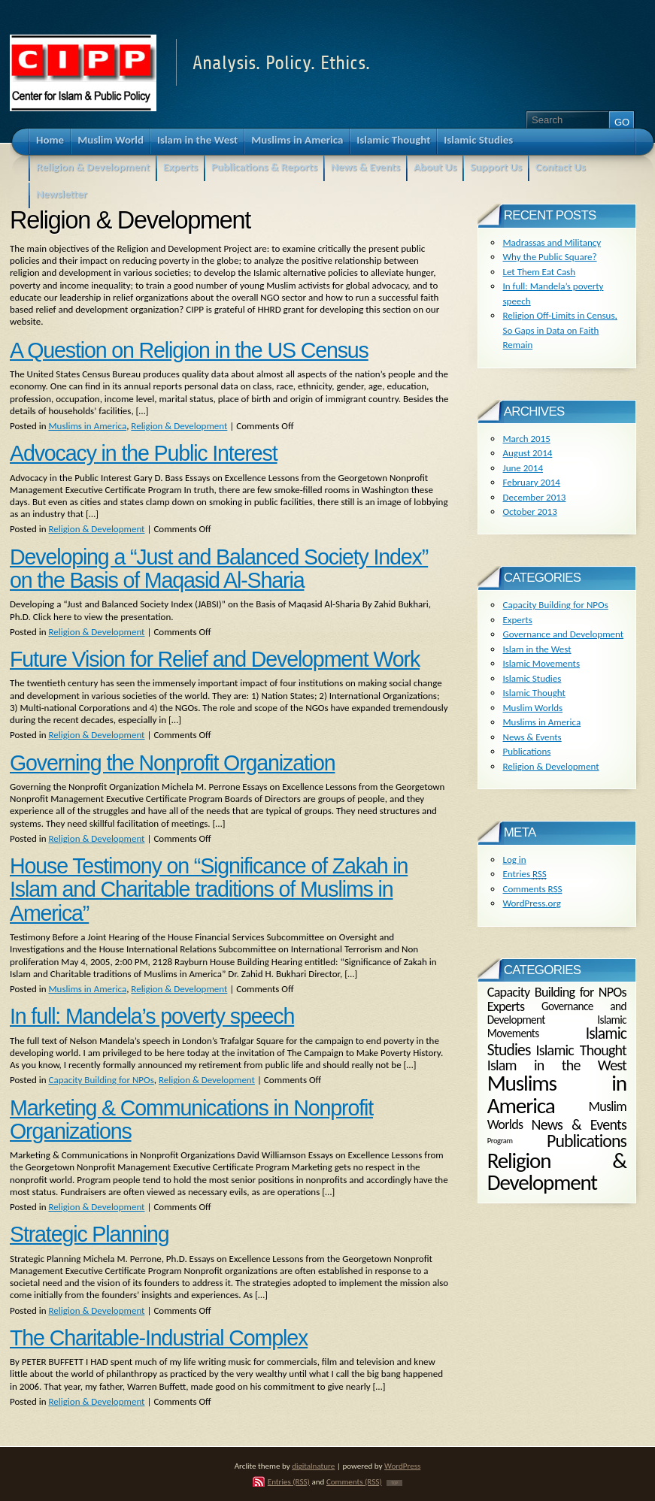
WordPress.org (531, 903)
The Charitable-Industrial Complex (159, 1338)
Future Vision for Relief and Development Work (215, 659)
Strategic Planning (89, 1234)
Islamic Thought (533, 692)
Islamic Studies (531, 678)
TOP (394, 1483)
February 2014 (530, 482)
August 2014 (527, 452)
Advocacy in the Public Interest (143, 453)
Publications (526, 751)
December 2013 (534, 497)
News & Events (531, 737)
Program (500, 1140)
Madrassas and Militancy (551, 242)
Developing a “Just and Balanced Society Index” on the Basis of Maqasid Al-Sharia (219, 568)
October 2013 (529, 511)
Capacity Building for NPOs (100, 1079)
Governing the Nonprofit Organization (172, 763)
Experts (517, 619)
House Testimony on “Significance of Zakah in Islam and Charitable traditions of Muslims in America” (209, 889)
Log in (514, 859)
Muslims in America (87, 425)
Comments (532, 888)
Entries (524, 873)
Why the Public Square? (549, 256)
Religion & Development (179, 425)
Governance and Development (562, 634)
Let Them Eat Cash (538, 271)
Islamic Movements (541, 663)
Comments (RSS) (354, 1481)
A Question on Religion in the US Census (189, 350)
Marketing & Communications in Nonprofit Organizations (191, 1119)
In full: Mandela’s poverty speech (152, 1016)
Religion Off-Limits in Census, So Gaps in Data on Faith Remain (559, 330)
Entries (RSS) (289, 1481)
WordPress (402, 1465)
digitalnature (313, 1465)
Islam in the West (536, 649)
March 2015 (526, 438)
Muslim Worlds (532, 707)
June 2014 (522, 468)
